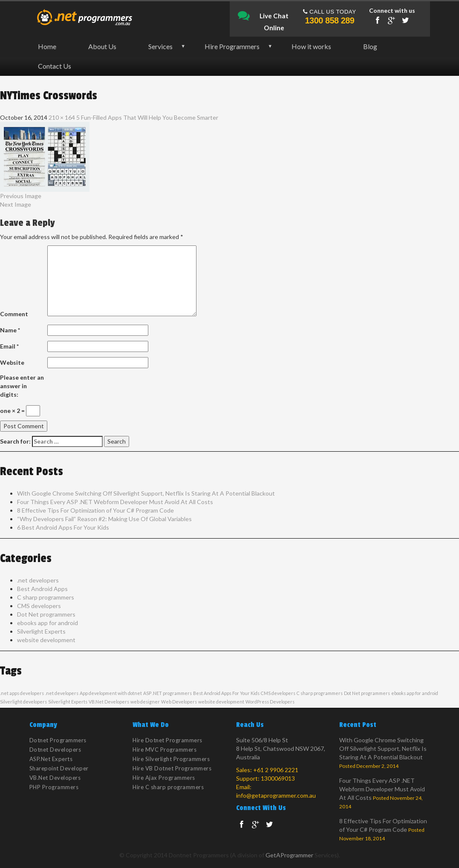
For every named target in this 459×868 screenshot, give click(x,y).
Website (12, 362)
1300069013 (278, 778)
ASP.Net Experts (51, 759)
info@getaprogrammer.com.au (276, 795)
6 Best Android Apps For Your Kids (63, 527)
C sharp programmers (45, 597)
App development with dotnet (111, 693)
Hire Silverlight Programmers (171, 759)
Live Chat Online (263, 16)
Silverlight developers (23, 701)
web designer (145, 701)
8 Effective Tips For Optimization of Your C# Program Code (95, 510)
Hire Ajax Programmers (164, 777)
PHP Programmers (54, 787)
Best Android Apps (42, 588)
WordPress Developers (269, 701)
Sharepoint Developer (59, 768)
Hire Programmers (232, 46)
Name (10, 330)
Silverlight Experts (41, 631)
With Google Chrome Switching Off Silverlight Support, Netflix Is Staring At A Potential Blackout (146, 493)
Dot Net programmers (46, 614)
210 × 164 (62, 117)
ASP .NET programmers (167, 693)
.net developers (38, 580)
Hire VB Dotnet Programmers (172, 768)
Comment (14, 313)
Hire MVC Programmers (164, 749)
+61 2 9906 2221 (275, 769)
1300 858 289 (330, 20)
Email (9, 346)
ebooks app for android (47, 622)
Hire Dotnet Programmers (167, 740)
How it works (311, 46)
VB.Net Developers (109, 701)
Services (160, 46)
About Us (102, 46)
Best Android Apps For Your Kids (226, 693)
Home (47, 46)
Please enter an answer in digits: (22, 386)
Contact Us (54, 66)
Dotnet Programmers (58, 740)
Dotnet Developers (55, 749)
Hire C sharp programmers (168, 787)
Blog (370, 46)
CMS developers (39, 605)
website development (46, 639)
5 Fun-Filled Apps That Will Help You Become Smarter (147, 117)
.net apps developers (22, 693)
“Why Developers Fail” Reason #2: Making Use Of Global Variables (104, 518)
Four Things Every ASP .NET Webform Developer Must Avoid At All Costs (115, 501)
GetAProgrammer (289, 855)
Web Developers (179, 701)
